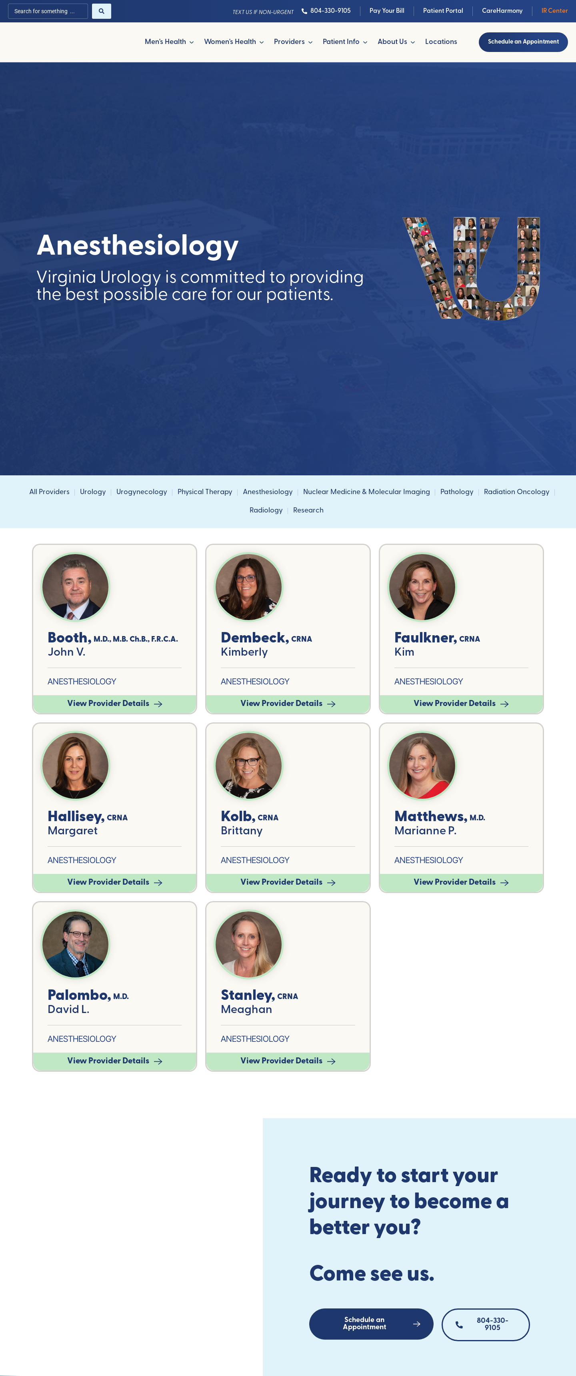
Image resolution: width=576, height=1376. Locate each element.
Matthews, (431, 817)
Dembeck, (255, 639)
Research (308, 511)
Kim (404, 653)
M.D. (477, 819)
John (61, 653)
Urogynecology (141, 493)
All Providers (49, 493)
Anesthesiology (268, 493)
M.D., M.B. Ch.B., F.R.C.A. (136, 640)
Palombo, (79, 996)
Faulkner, (425, 639)
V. (80, 653)
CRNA (301, 640)
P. (452, 832)
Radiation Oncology (517, 493)
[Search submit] (101, 11)
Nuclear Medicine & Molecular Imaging (366, 493)
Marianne (420, 832)
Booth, (70, 639)
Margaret (73, 832)
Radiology (266, 511)
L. (85, 1011)
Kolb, (238, 817)
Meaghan (246, 1011)
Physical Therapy (205, 493)
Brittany (242, 832)
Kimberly (244, 653)
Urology (93, 493)
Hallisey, (76, 817)
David (63, 1011)
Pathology (457, 493)
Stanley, (248, 996)
